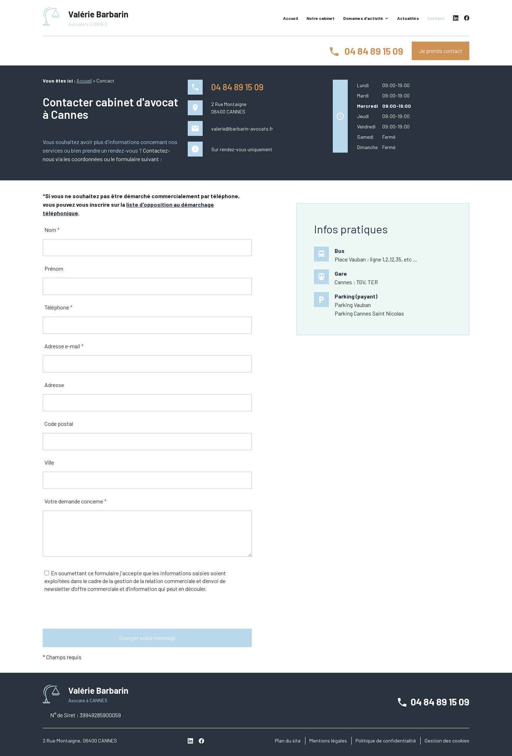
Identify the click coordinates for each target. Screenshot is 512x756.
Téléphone (58, 307)
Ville (49, 462)
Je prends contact (440, 50)
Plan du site (288, 741)
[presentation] (97, 615)
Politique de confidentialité (386, 741)
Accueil (290, 18)
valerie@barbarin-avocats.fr (242, 129)
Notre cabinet (320, 18)
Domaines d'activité (363, 18)
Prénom (53, 268)
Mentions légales (328, 741)
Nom (52, 229)
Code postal (58, 423)
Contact (435, 18)
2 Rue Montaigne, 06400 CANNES (80, 741)
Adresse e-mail (64, 346)
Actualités (408, 18)
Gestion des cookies (447, 741)
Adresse (54, 384)
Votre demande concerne (75, 501)
